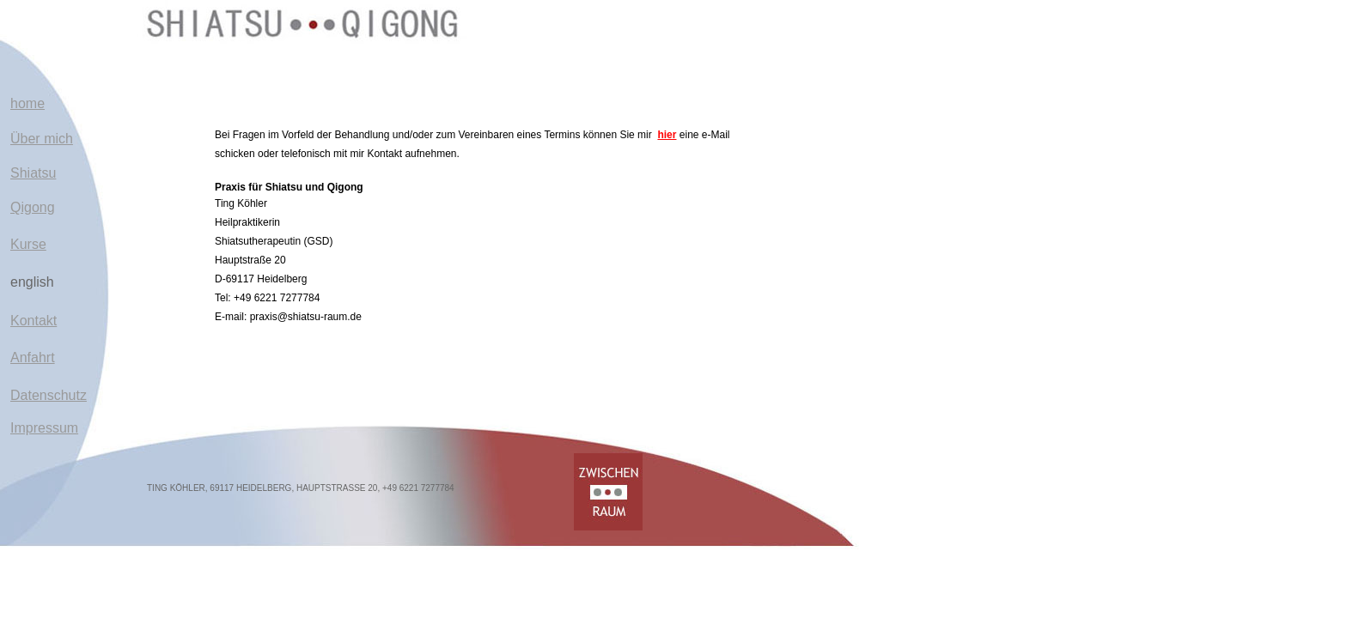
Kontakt (33, 320)
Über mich (41, 138)
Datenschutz (48, 395)
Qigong (32, 207)
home (27, 103)
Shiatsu (33, 173)
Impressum (44, 428)
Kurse (28, 244)
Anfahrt (32, 357)
